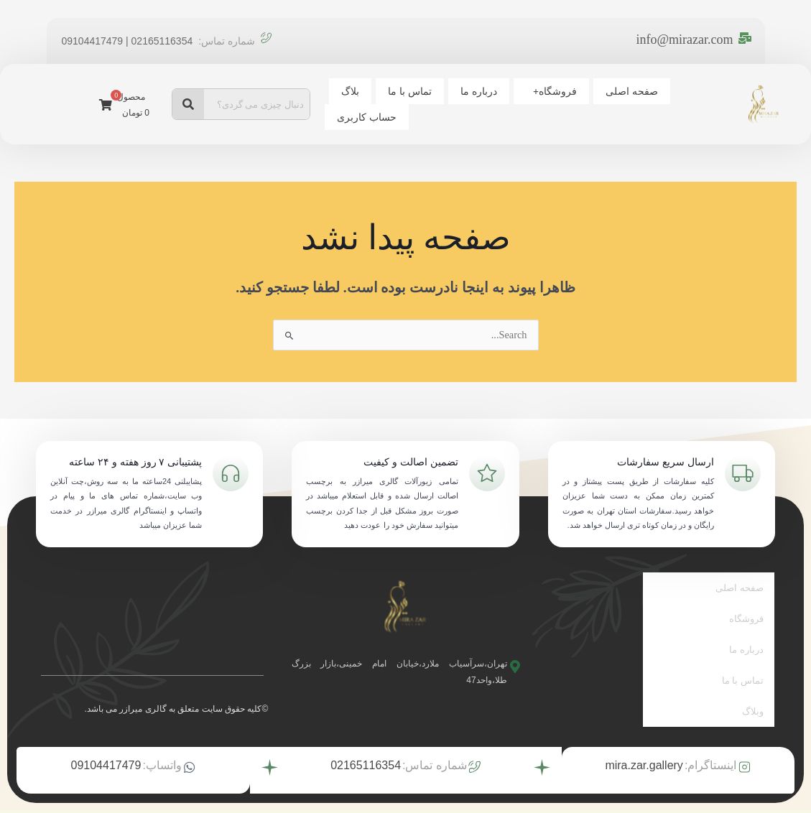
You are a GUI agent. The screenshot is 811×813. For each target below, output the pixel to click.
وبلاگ (753, 685)
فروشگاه (535, 91)
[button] (531, 91)
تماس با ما (401, 91)
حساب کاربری (364, 117)
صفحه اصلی (606, 91)
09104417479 (106, 736)
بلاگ (347, 91)
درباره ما (464, 91)
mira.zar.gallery (643, 736)
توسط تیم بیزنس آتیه (364, 797)
